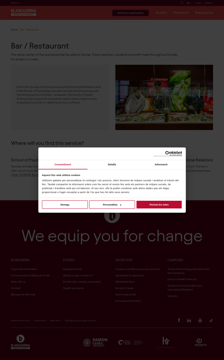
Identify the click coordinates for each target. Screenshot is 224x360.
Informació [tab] (161, 164)
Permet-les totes (159, 204)
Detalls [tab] (112, 164)
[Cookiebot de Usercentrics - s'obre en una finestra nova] (167, 153)
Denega (64, 204)
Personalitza (112, 204)
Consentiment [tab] (63, 164)
